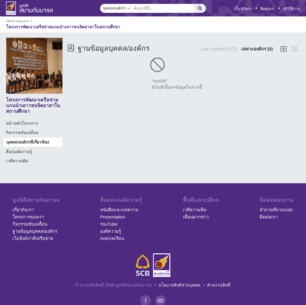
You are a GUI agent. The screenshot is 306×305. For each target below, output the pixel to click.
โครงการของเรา (28, 216)
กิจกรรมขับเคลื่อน (22, 132)
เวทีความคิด (17, 160)
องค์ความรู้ (110, 231)
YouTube (109, 224)
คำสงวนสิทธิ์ (218, 285)
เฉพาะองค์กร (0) (257, 48)
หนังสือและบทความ (119, 209)
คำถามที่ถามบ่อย (276, 209)
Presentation (112, 216)
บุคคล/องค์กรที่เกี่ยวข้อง (27, 142)
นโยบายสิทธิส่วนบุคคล (179, 285)
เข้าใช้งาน (291, 9)
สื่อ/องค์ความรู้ (19, 151)
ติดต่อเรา (267, 9)
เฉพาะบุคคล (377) (218, 48)
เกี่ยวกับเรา (243, 9)
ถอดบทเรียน (112, 238)
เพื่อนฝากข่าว (196, 216)
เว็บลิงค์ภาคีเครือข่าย (33, 238)
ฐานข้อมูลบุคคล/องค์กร (35, 231)
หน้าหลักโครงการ (22, 123)
